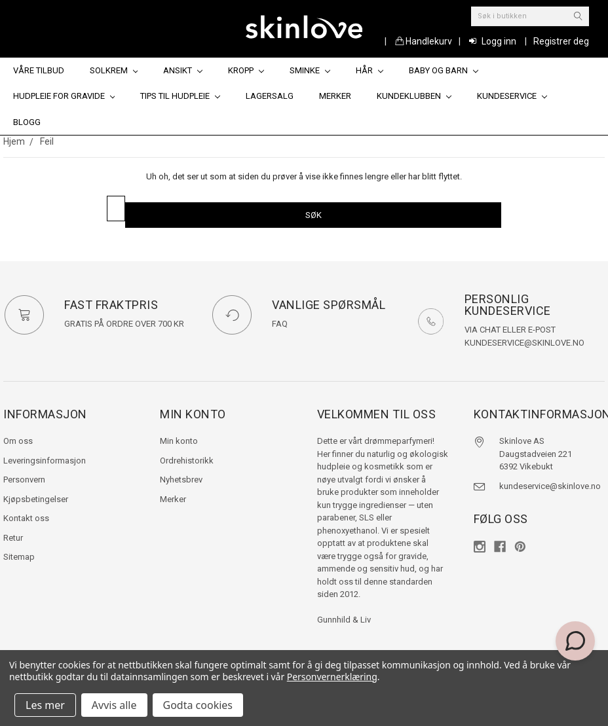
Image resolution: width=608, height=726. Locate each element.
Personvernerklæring (332, 676)
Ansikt (182, 70)
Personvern (24, 479)
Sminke (310, 70)
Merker (335, 96)
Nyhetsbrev (181, 479)
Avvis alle (114, 705)
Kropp (246, 70)
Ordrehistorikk (187, 460)
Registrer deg (561, 41)
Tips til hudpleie (180, 96)
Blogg (27, 122)
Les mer (45, 705)
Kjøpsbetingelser (35, 499)
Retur (13, 538)
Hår (369, 70)
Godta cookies (198, 705)
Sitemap (19, 557)
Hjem (14, 141)
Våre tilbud (38, 70)
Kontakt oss (26, 518)
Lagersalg (270, 96)
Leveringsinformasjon (44, 460)
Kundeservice (512, 96)
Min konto (179, 441)
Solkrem (114, 70)
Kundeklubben (414, 96)
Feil (47, 141)
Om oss (18, 441)
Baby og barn (443, 70)
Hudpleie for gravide (64, 96)
